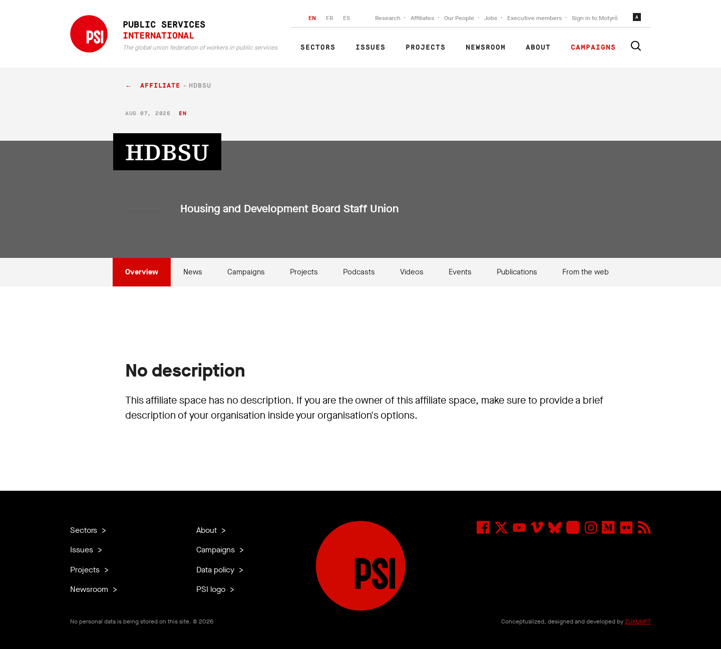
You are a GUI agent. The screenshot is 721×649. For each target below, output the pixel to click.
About (538, 47)
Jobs (490, 18)
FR (329, 18)
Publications (517, 272)
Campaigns (593, 47)
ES (346, 18)
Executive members (534, 18)
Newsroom (486, 47)
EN (312, 18)
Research (388, 18)
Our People (459, 18)
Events (460, 272)
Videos (412, 272)
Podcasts (359, 272)
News (192, 272)
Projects (426, 47)
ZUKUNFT (638, 621)
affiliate (160, 86)
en (182, 113)
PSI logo (211, 589)
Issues (370, 47)
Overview (141, 272)
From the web (585, 272)
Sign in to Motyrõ (595, 18)
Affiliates (422, 18)
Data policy (216, 569)
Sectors (317, 47)
